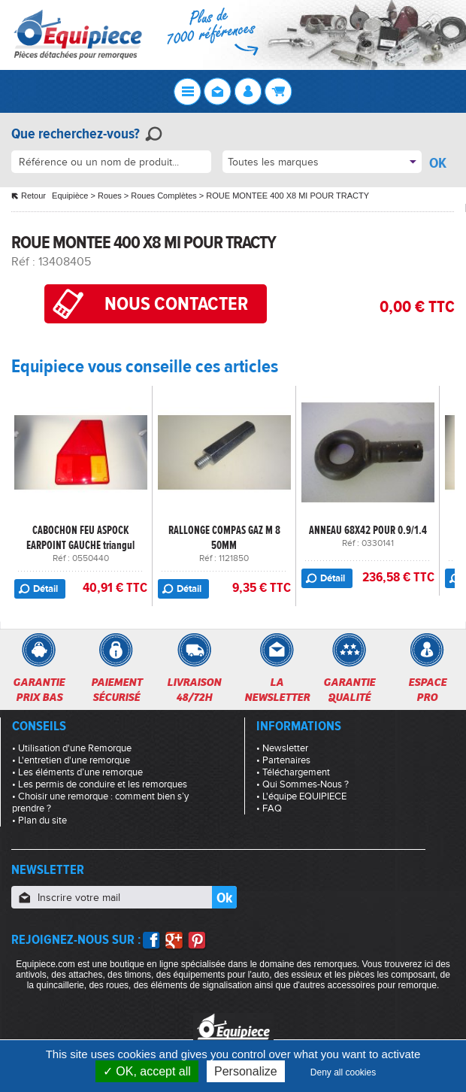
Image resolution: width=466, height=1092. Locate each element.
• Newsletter (282, 748)
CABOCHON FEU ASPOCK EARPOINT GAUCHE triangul (80, 538)
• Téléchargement (293, 772)
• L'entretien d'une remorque (71, 760)
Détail (45, 589)
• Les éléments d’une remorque (77, 772)
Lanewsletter (277, 690)
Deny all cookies (343, 1072)
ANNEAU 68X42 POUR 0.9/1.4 (368, 530)
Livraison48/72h (194, 690)
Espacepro (427, 690)
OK (437, 162)
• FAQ (269, 808)
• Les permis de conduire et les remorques (99, 784)
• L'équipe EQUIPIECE (301, 796)
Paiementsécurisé (116, 690)
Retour (33, 195)
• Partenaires (283, 760)
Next (447, 469)
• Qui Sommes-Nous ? (302, 784)
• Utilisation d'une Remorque (72, 748)
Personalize (245, 1071)
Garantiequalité (349, 690)
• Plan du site (39, 820)
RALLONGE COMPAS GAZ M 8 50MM (224, 538)
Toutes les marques (273, 162)
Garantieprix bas (39, 690)
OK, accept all (147, 1071)
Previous (19, 469)
